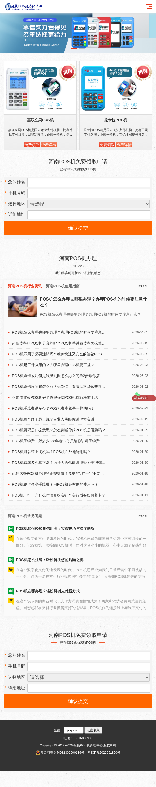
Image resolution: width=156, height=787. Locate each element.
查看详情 (48, 145)
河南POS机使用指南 (63, 286)
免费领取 (31, 145)
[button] (74, 48)
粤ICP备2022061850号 (104, 753)
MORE (143, 286)
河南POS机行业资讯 (25, 286)
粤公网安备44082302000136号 (62, 753)
